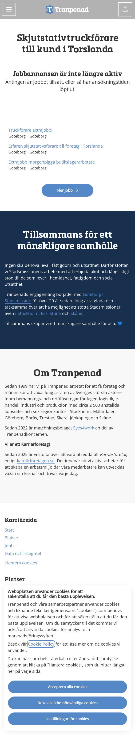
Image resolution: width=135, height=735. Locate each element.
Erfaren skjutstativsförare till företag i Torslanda (67, 146)
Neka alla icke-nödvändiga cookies (67, 702)
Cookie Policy (41, 644)
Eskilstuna (51, 313)
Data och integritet (23, 553)
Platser (11, 537)
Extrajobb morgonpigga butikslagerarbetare (67, 162)
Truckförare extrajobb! (67, 130)
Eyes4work (83, 428)
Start (9, 530)
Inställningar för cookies (67, 718)
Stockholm (28, 313)
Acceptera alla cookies (67, 686)
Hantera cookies (21, 563)
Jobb (9, 545)
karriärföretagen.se (36, 460)
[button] (125, 9)
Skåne (76, 313)
